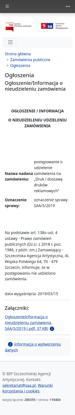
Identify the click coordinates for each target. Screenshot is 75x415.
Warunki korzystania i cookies (27, 388)
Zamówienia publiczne (30, 59)
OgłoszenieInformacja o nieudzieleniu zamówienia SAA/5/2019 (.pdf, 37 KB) (28, 322)
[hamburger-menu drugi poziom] (10, 42)
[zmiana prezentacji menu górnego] (68, 6)
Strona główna (18, 53)
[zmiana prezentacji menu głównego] (7, 6)
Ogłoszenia (20, 65)
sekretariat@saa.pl (19, 385)
